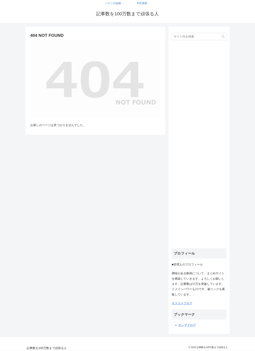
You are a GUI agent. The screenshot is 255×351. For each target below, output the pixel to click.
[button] (223, 36)
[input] (199, 36)
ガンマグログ (187, 325)
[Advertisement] (199, 145)
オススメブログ (182, 303)
